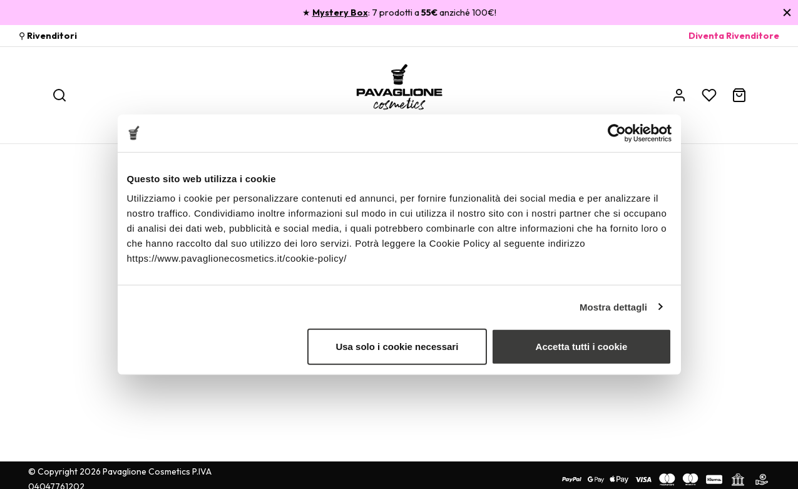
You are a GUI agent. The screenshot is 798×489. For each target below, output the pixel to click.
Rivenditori (52, 35)
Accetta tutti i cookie (582, 346)
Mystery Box (340, 12)
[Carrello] (739, 95)
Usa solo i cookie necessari (396, 346)
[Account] (679, 95)
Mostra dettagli (613, 306)
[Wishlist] (709, 95)
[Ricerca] (59, 95)
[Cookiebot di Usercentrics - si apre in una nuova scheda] (617, 132)
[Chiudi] (787, 12)
